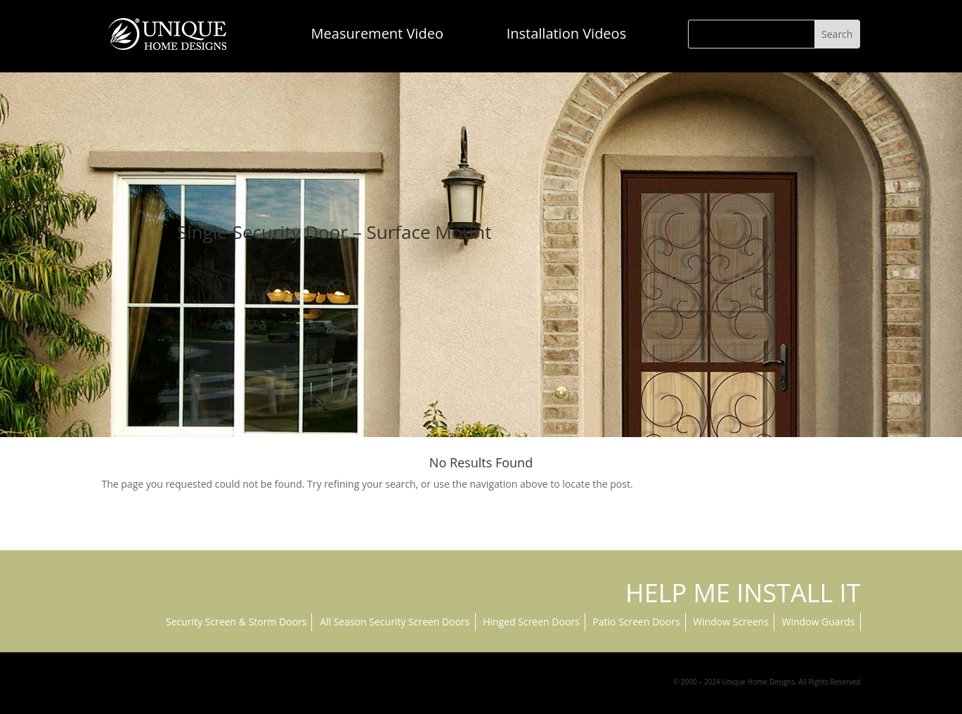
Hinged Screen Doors (531, 621)
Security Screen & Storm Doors (236, 621)
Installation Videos (567, 33)
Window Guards (817, 621)
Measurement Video (377, 33)
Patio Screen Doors (636, 621)
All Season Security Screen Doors (394, 621)
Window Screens (731, 621)
